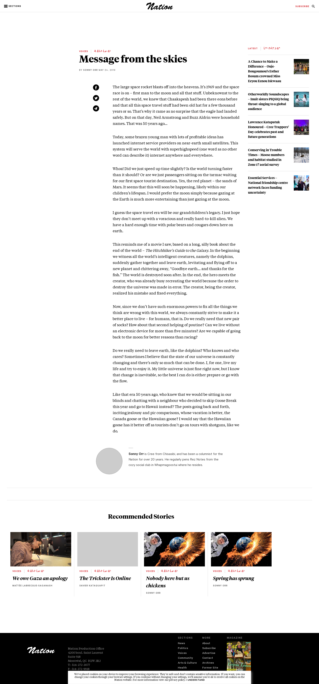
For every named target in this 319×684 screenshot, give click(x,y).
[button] (13, 6)
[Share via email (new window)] (96, 108)
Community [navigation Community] (185, 658)
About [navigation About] (206, 643)
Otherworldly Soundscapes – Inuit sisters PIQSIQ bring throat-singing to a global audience (268, 101)
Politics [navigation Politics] (183, 648)
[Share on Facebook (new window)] (96, 87)
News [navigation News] (181, 643)
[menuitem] (302, 6)
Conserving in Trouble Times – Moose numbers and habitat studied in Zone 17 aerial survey (266, 157)
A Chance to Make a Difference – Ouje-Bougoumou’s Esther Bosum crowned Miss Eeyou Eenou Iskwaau (264, 71)
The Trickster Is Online (105, 578)
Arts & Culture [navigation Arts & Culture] (187, 663)
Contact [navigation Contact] (207, 658)
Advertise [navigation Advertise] (208, 653)
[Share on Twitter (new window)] (96, 98)
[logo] (159, 9)
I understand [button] (195, 680)
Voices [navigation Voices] (182, 653)
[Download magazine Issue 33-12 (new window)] (239, 659)
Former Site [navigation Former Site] (210, 668)
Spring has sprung (233, 578)
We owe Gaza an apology (40, 578)
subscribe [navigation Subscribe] (302, 6)
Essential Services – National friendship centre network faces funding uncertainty (268, 185)
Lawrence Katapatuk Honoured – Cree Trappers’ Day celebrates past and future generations (268, 129)
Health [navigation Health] (182, 668)
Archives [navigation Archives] (208, 663)
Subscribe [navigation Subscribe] (209, 648)
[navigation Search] (313, 7)
